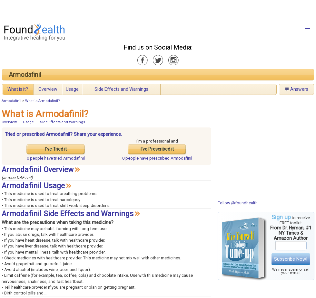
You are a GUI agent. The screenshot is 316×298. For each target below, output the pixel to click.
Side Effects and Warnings (121, 89)
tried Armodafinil (56, 158)
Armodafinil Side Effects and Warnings (67, 214)
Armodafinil (25, 75)
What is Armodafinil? (42, 101)
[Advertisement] (80, 9)
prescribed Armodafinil (157, 158)
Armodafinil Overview (38, 169)
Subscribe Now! (290, 259)
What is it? (17, 89)
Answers (299, 89)
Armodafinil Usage (33, 186)
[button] (307, 28)
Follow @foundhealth (238, 202)
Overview (47, 89)
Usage (72, 89)
